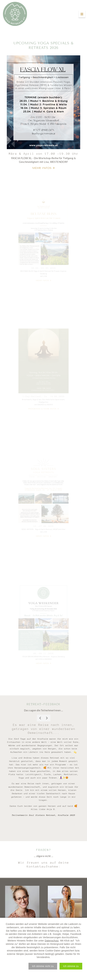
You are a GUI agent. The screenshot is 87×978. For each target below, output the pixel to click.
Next (47, 718)
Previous (40, 718)
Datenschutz (52, 940)
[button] (42, 966)
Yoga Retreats (15, 14)
